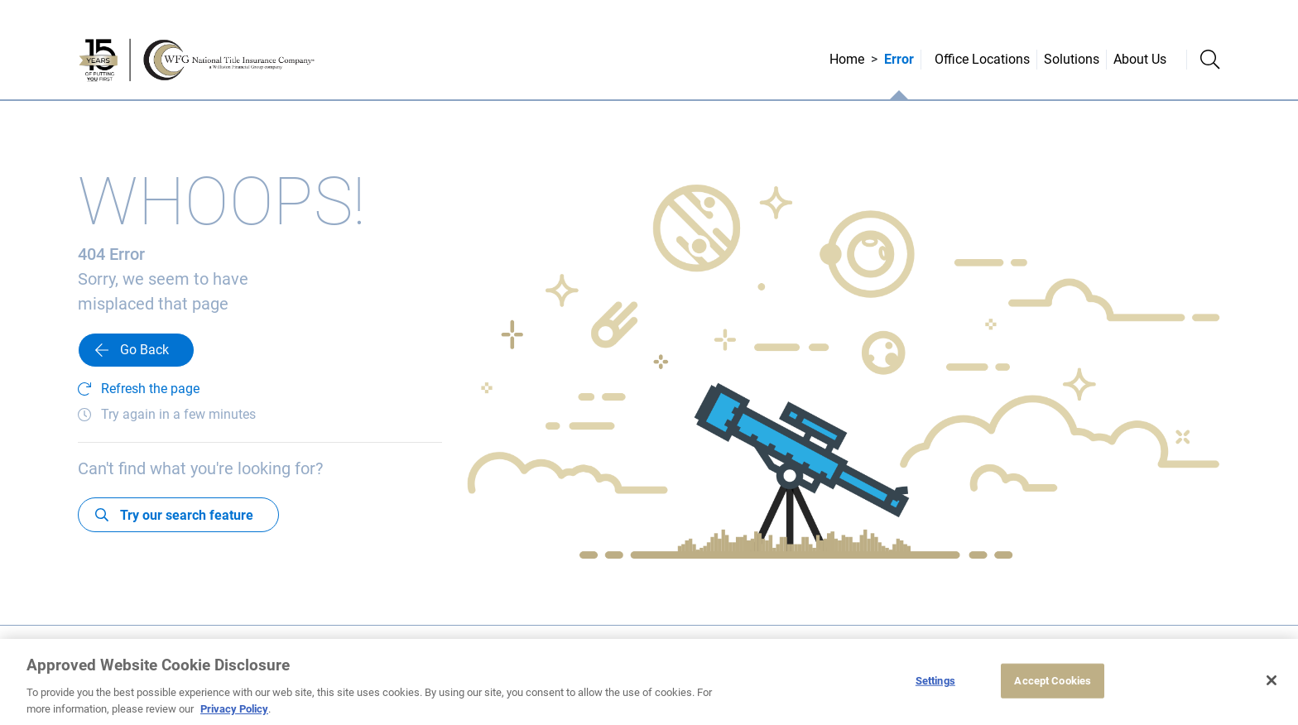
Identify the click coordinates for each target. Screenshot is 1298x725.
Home (846, 59)
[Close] (1271, 683)
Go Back (144, 350)
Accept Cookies (1052, 683)
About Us (1139, 59)
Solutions (1071, 59)
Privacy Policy (234, 710)
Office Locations (982, 59)
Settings (935, 683)
